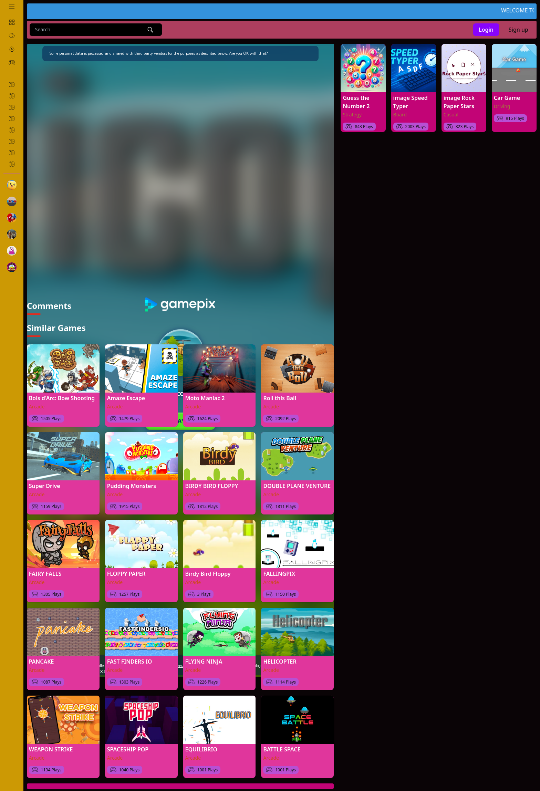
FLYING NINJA (203, 660)
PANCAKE (41, 660)
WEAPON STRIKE (51, 748)
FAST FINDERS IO (129, 660)
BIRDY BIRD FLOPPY (211, 485)
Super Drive (44, 485)
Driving (502, 106)
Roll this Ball (279, 397)
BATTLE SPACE (281, 748)
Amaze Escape (126, 397)
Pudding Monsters (131, 485)
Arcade (37, 405)
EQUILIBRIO (201, 748)
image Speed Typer (410, 102)
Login (486, 29)
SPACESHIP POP (128, 748)
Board (400, 114)
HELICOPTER (279, 660)
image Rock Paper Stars (459, 102)
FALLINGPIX (279, 572)
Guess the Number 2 (356, 102)
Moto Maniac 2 (205, 397)
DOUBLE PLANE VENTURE (297, 485)
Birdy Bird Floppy (208, 572)
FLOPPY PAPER (126, 572)
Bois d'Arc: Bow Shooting (62, 397)
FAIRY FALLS (45, 572)
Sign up (518, 29)
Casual (451, 114)
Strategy (352, 114)
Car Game (507, 98)
